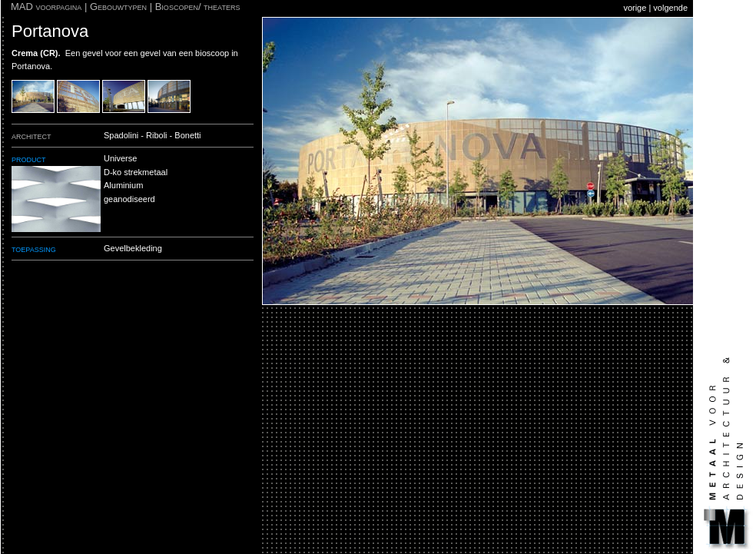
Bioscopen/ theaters (197, 6)
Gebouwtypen (118, 6)
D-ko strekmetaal (135, 172)
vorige (634, 7)
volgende (670, 7)
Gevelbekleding (133, 248)
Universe (120, 158)
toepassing (34, 248)
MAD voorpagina (46, 6)
